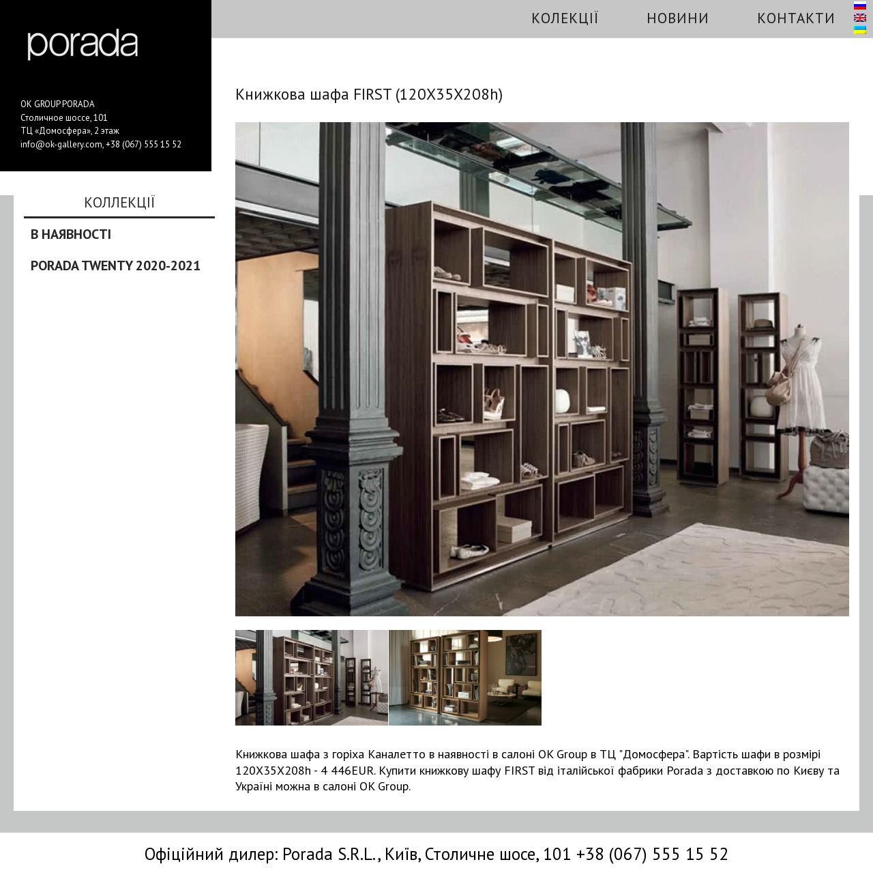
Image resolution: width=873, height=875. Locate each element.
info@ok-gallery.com (61, 144)
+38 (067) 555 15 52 (143, 144)
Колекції (565, 18)
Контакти (796, 18)
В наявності (71, 234)
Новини (678, 18)
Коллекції (119, 203)
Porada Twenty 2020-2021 (116, 265)
